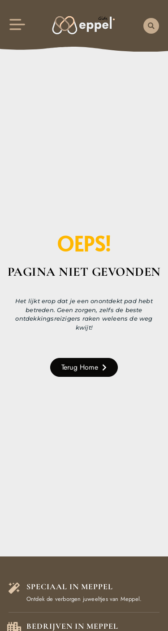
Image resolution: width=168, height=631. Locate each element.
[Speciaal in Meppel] (14, 588)
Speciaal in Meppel (69, 586)
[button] (151, 26)
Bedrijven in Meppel (72, 626)
